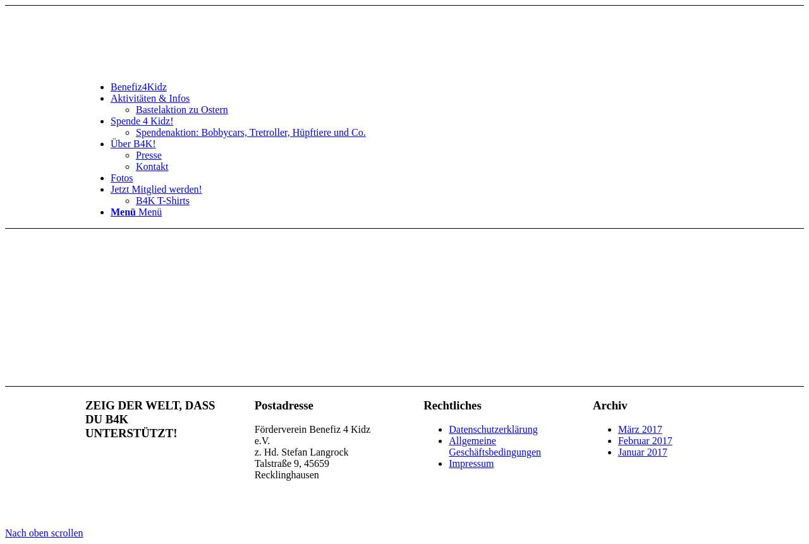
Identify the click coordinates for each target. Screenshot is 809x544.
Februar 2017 (645, 440)
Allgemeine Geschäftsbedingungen (495, 446)
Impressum (471, 463)
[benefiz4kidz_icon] (180, 65)
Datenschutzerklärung (493, 429)
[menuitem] (417, 87)
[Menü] (136, 212)
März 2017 (640, 429)
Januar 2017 (642, 452)
